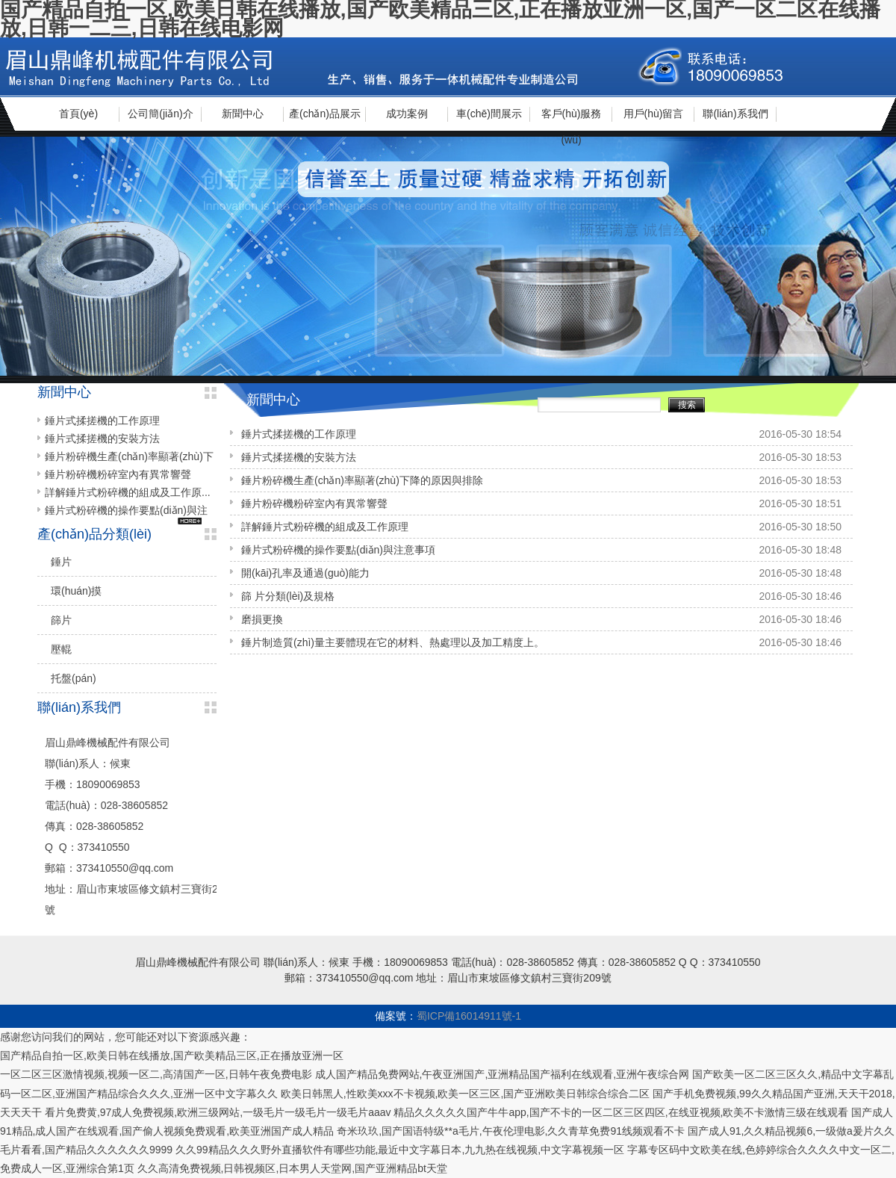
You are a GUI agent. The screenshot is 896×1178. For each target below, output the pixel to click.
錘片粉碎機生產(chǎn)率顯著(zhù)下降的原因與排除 (362, 480)
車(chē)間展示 (489, 114)
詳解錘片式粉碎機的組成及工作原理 (324, 527)
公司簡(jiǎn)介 (160, 114)
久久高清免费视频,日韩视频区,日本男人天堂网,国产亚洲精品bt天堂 (292, 1168)
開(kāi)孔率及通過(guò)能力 (305, 573)
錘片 (61, 562)
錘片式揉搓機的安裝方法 (298, 457)
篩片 (61, 620)
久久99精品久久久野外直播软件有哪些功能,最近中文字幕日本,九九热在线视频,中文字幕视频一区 (399, 1150)
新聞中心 (243, 114)
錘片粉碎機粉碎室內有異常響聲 (314, 503)
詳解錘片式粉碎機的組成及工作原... (128, 492)
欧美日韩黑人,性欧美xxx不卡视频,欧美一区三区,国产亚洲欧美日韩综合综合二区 (465, 1094)
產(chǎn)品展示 (325, 114)
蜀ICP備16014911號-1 (469, 1016)
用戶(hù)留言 (653, 114)
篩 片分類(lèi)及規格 (288, 596)
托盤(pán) (73, 678)
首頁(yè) (78, 114)
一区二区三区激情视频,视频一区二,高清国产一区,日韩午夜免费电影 (156, 1074)
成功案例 (407, 114)
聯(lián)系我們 (735, 114)
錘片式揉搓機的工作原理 (298, 434)
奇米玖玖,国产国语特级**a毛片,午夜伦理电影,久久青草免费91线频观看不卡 (511, 1131)
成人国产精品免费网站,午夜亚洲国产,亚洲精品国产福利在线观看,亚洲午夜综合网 (502, 1074)
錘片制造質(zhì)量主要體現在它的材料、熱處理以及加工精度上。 (392, 642)
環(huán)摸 (76, 591)
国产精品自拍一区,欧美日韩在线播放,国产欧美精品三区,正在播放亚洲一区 (171, 1055)
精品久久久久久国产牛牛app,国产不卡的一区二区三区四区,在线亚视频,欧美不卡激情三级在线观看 (620, 1112)
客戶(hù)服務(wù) (571, 119)
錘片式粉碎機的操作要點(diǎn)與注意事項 (338, 550)
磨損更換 (262, 619)
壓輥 (61, 649)
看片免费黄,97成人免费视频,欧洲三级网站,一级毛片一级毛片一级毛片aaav (218, 1112)
